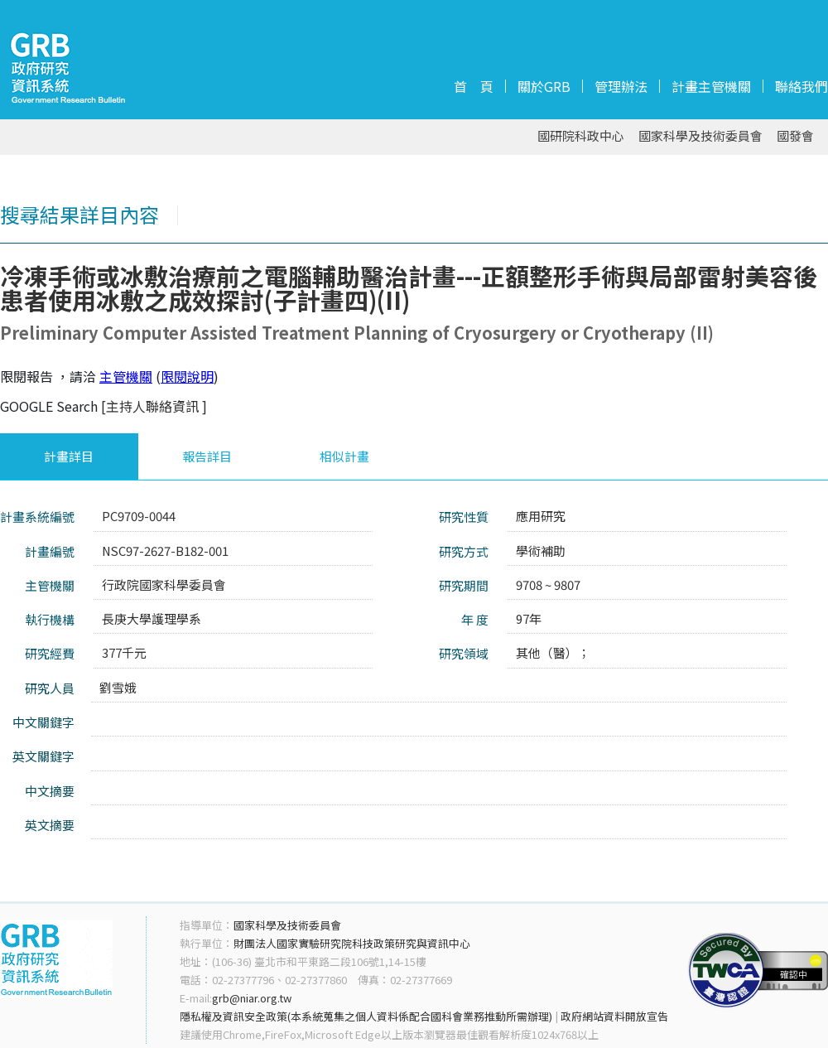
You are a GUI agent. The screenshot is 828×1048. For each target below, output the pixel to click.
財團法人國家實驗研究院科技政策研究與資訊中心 (351, 943)
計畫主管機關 (711, 86)
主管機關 (125, 376)
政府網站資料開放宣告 (614, 1016)
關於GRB (544, 86)
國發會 (795, 136)
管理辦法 (621, 86)
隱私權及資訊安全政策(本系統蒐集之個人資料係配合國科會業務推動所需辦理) (366, 1016)
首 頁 (473, 86)
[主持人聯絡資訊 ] (154, 406)
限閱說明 (187, 376)
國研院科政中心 (580, 136)
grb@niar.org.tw (251, 998)
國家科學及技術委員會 (700, 136)
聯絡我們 (801, 86)
